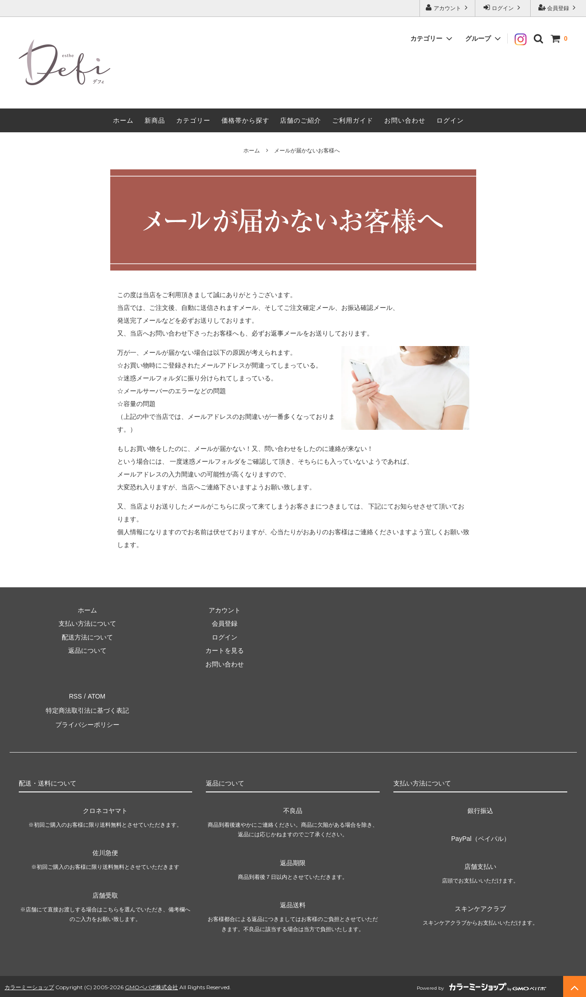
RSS (75, 695)
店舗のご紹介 (300, 120)
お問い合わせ (404, 120)
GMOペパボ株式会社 (151, 984)
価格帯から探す (245, 120)
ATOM (96, 695)
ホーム (123, 120)
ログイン (503, 7)
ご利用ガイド (352, 120)
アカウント (447, 7)
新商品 (155, 120)
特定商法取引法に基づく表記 (87, 709)
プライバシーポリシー (87, 722)
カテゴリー (193, 120)
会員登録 (558, 7)
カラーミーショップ (29, 984)
